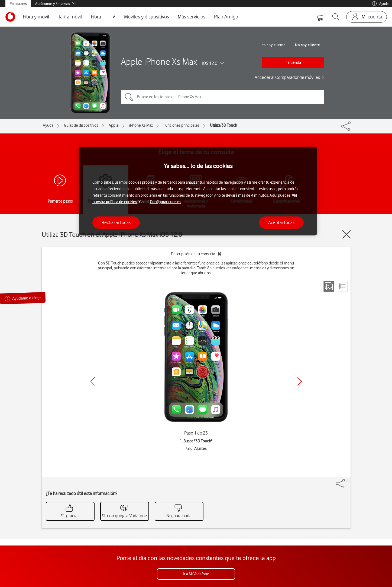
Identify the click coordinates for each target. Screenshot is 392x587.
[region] (198, 191)
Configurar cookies (165, 201)
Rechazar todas (116, 222)
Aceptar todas (281, 222)
